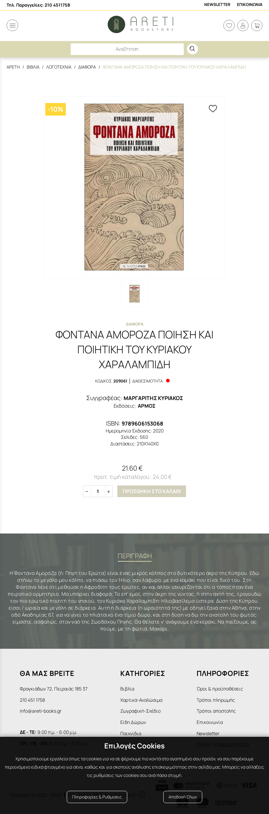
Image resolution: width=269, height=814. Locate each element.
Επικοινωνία (210, 722)
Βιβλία (127, 688)
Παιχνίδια (130, 733)
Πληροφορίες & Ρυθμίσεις (97, 798)
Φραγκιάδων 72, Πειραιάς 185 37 (54, 688)
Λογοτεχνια (58, 67)
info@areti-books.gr (40, 711)
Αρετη (13, 67)
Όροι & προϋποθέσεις (220, 688)
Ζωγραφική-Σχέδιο (140, 711)
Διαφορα (87, 67)
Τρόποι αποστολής (216, 711)
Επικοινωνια (249, 4)
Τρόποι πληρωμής (216, 699)
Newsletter (217, 4)
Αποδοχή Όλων (183, 798)
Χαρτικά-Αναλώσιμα (141, 699)
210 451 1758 (32, 699)
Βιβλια (33, 67)
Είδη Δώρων (133, 722)
